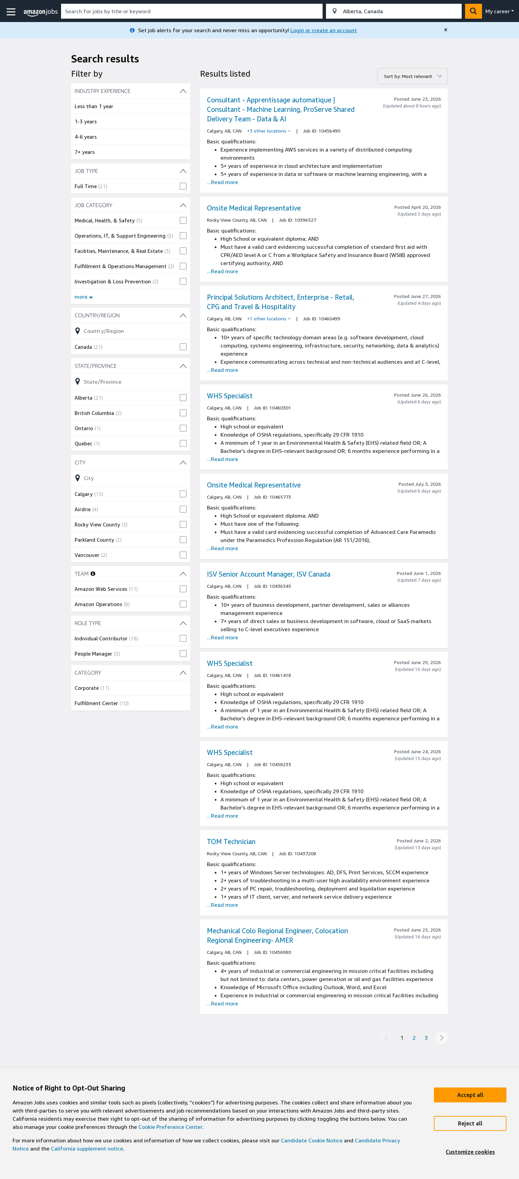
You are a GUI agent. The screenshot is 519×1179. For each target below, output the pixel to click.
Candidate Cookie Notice (312, 1140)
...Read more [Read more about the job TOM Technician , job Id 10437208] (222, 904)
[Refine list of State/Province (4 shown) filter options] (130, 381)
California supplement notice (87, 1148)
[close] (446, 29)
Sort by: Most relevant (408, 76)
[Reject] (470, 1123)
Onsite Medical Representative (254, 208)
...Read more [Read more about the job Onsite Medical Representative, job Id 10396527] (222, 271)
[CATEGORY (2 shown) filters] (130, 672)
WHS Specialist (230, 396)
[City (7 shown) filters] (130, 462)
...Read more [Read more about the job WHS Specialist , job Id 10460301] (222, 459)
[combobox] (192, 11)
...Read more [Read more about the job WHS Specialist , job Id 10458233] (222, 815)
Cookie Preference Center (170, 1126)
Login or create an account (323, 30)
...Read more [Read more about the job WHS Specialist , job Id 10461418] (222, 726)
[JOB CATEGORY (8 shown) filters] (130, 205)
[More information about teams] (93, 574)
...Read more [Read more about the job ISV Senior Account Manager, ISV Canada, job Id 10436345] (222, 637)
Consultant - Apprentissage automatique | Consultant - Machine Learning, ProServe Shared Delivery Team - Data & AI (281, 109)
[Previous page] (386, 1038)
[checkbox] (130, 186)
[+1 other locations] (269, 319)
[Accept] (470, 1094)
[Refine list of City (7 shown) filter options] (130, 478)
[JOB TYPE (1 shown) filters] (130, 170)
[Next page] (442, 1038)
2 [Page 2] (414, 1037)
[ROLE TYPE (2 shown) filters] (130, 623)
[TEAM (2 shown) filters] (183, 573)
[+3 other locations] (269, 131)
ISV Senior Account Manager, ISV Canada (268, 574)
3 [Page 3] (426, 1037)
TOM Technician (231, 841)
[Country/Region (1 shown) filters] (130, 315)
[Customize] (470, 1151)
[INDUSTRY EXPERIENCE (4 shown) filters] (130, 90)
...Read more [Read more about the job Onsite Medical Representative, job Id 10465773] (222, 548)
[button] (12, 12)
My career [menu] (497, 11)
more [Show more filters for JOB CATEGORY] (84, 296)
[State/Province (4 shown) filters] (130, 365)
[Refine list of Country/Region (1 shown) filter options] (130, 331)
